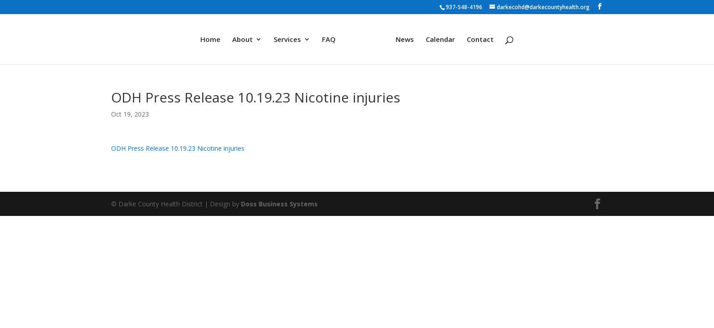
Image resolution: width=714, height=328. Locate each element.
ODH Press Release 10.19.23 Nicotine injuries (178, 148)
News (405, 40)
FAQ (329, 40)
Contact (480, 40)
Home (210, 40)
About (242, 40)
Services (287, 40)
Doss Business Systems (279, 204)
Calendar (440, 40)
